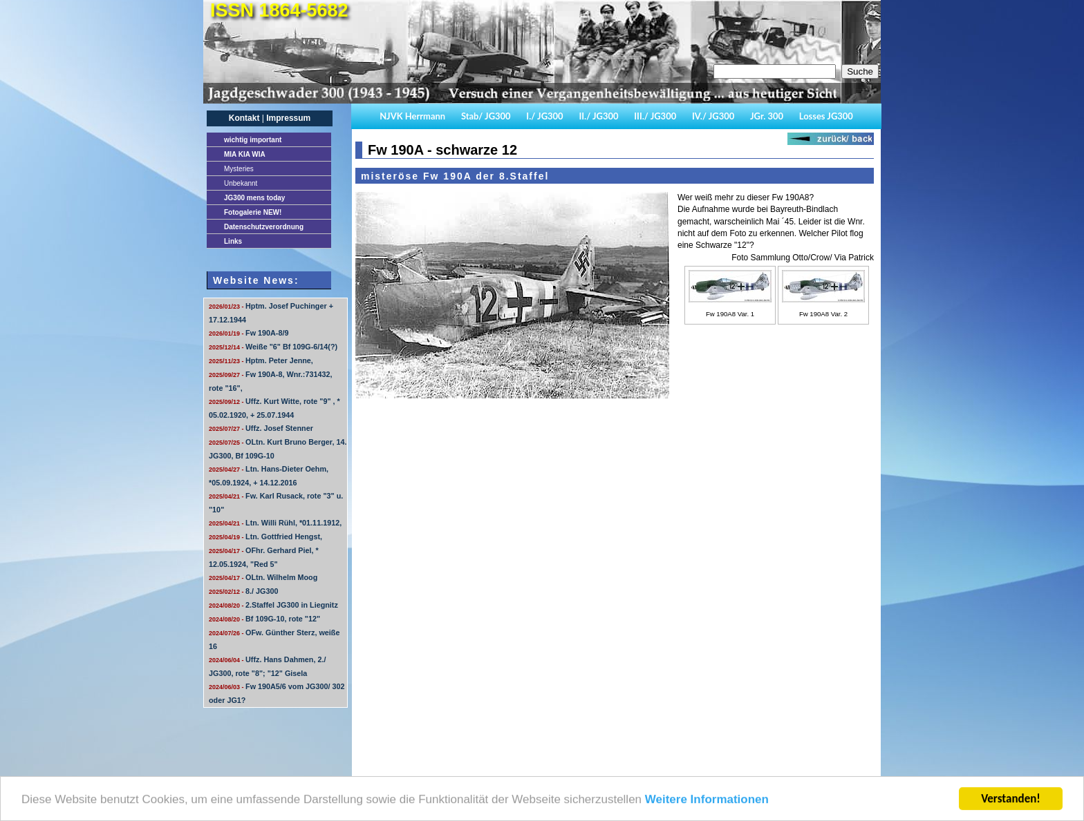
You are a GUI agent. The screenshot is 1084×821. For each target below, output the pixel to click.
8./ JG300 (243, 591)
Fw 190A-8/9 (248, 333)
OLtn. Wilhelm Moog (263, 577)
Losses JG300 (826, 116)
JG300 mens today (254, 198)
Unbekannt (240, 183)
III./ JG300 (655, 116)
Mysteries (239, 169)
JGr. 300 (766, 116)
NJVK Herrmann (412, 116)
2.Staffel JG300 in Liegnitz (273, 605)
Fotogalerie (252, 212)
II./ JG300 (598, 116)
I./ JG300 (544, 116)
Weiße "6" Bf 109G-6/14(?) (273, 346)
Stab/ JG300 (486, 116)
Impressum (288, 118)
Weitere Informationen (707, 803)
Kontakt (244, 118)
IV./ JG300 (713, 116)
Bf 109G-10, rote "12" (264, 619)
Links (233, 241)
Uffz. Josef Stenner (261, 428)
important (252, 140)
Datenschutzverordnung (263, 227)
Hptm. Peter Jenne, (261, 360)
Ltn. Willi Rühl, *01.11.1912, (275, 523)
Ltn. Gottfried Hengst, (265, 536)
